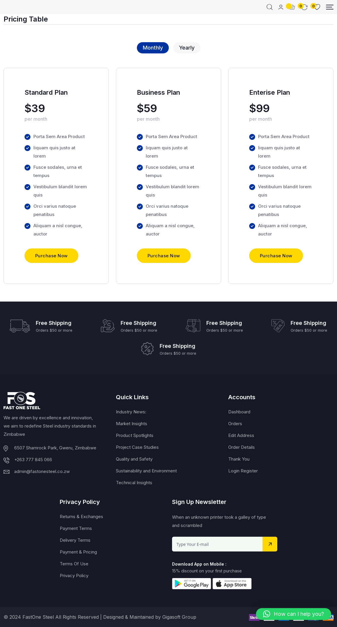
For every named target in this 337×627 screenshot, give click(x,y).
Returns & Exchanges (81, 517)
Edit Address (241, 435)
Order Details (241, 447)
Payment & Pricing (78, 552)
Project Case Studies (137, 447)
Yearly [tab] (187, 48)
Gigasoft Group (179, 617)
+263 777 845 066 (33, 459)
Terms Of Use (74, 564)
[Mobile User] (280, 7)
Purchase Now (51, 256)
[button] (293, 614)
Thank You (238, 459)
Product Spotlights (134, 435)
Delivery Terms (75, 540)
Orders (235, 424)
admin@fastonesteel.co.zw (42, 471)
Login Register (243, 471)
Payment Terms (76, 528)
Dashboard (239, 412)
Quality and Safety (134, 459)
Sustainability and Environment (146, 471)
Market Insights (131, 424)
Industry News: (131, 412)
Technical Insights (134, 483)
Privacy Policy (74, 576)
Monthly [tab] (153, 48)
